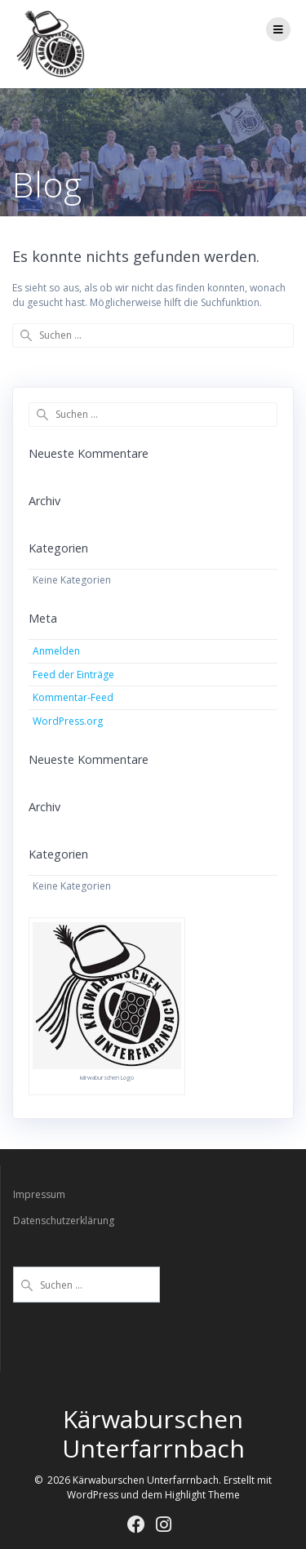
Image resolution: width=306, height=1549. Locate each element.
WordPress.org (68, 721)
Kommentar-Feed (73, 697)
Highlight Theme (202, 1495)
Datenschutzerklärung (63, 1220)
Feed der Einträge (73, 674)
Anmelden (56, 651)
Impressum (39, 1194)
